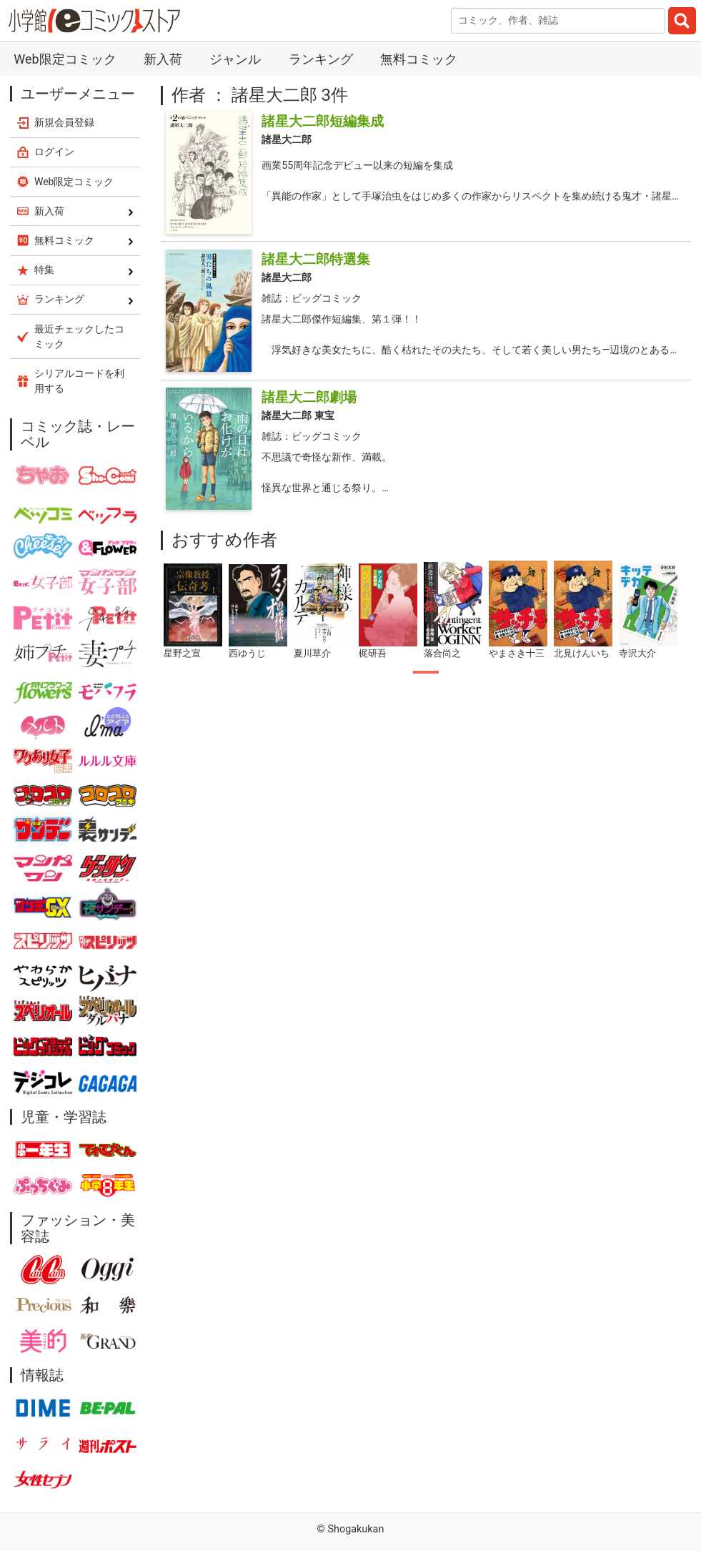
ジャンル (235, 59)
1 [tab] (426, 672)
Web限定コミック (65, 59)
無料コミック (418, 59)
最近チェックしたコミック (79, 336)
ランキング (321, 59)
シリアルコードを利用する (79, 381)
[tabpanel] (193, 611)
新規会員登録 (64, 122)
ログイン (54, 151)
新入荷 (163, 59)
